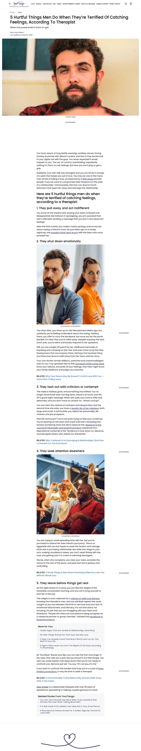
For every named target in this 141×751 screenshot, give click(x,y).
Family (59, 4)
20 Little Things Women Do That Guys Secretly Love (64, 635)
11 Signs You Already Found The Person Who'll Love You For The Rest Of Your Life (69, 640)
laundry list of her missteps (85, 408)
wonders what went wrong (64, 232)
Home (12, 12)
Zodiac (38, 4)
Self (54, 4)
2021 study (88, 179)
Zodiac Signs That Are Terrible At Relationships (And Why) (67, 630)
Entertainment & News (71, 4)
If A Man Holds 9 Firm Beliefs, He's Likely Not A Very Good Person (70, 706)
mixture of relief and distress (85, 598)
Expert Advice (115, 4)
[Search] (125, 3)
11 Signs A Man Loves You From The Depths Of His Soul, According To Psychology (70, 647)
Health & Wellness (88, 4)
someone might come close (89, 363)
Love (33, 4)
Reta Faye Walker (17, 32)
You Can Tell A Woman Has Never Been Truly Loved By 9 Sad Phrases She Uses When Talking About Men (68, 701)
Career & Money (102, 4)
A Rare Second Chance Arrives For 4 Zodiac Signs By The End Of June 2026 (70, 711)
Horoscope (47, 4)
